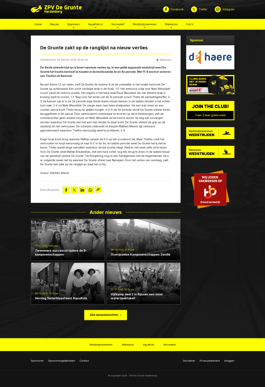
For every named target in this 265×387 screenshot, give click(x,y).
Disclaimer (189, 359)
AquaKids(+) (95, 25)
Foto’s (189, 25)
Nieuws (54, 25)
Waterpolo (171, 25)
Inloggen (229, 359)
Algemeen (73, 25)
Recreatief (117, 25)
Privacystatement (210, 359)
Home (38, 25)
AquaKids (148, 343)
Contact (84, 359)
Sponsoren (37, 359)
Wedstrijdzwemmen (145, 25)
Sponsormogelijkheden (61, 359)
